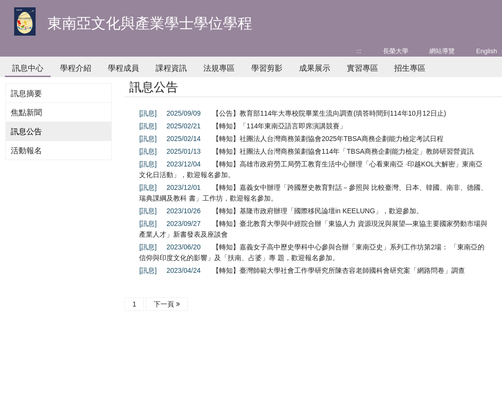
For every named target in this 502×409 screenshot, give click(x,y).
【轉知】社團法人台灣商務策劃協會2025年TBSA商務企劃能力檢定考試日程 (327, 139)
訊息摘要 (26, 93)
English (486, 51)
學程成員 (123, 68)
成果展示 (314, 68)
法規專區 (219, 68)
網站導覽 (442, 51)
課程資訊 (171, 68)
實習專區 (362, 68)
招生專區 (409, 68)
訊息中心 (27, 68)
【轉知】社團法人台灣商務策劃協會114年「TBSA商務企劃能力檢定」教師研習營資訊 (343, 151)
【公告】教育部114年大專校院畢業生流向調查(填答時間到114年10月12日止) (329, 113)
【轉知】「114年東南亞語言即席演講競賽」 (279, 126)
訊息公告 (26, 131)
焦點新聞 (26, 112)
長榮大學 (395, 51)
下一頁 (167, 304)
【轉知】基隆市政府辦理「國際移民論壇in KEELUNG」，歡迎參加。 (317, 211)
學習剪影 (266, 68)
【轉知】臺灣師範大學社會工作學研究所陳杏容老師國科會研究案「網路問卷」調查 (338, 270)
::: (358, 51)
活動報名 (26, 150)
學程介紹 (75, 68)
